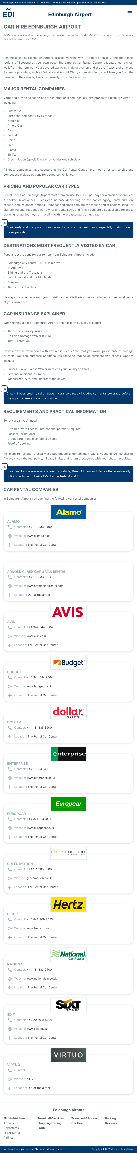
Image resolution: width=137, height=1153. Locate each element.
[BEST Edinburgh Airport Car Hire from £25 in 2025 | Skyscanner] (34, 200)
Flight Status (12, 1132)
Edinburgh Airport (70, 14)
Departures (11, 1128)
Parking (110, 1118)
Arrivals (9, 1123)
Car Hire (77, 1123)
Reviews (111, 1123)
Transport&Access (84, 1118)
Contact (51, 1149)
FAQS (41, 1128)
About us (61, 1149)
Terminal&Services (50, 1118)
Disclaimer (40, 1149)
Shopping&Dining (49, 1123)
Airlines (8, 1137)
